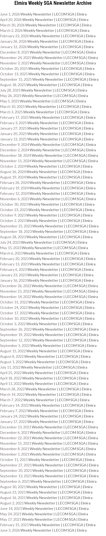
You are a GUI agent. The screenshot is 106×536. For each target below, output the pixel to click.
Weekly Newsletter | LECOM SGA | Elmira (53, 14)
